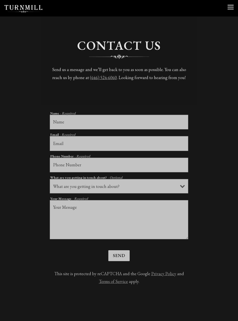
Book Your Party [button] (119, 315)
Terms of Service (113, 282)
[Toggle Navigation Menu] (230, 7)
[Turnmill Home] (23, 8)
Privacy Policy (163, 274)
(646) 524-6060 (103, 78)
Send (119, 256)
